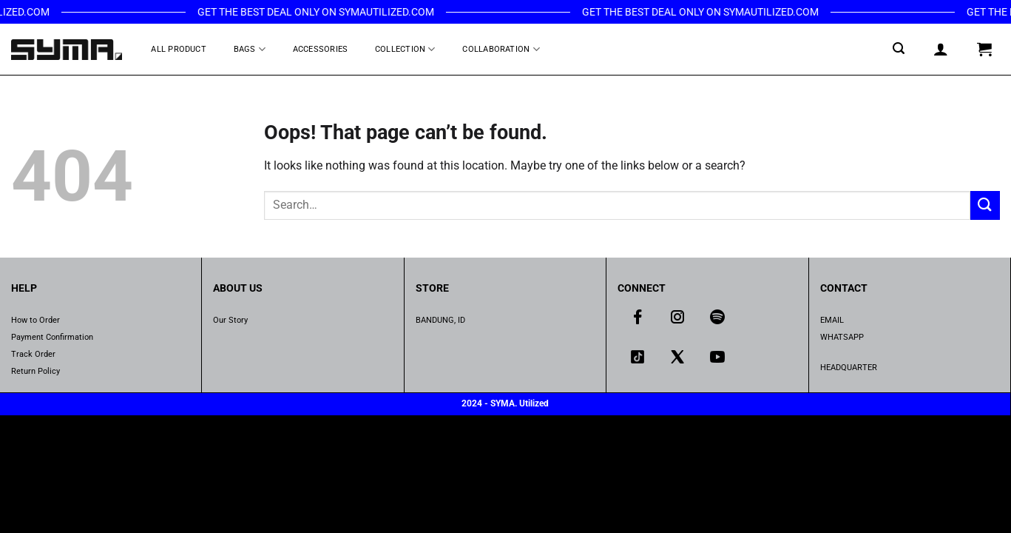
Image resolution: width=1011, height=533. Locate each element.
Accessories (320, 49)
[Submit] (985, 205)
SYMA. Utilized (519, 403)
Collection (405, 49)
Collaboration (500, 49)
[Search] (899, 48)
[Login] (941, 48)
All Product (178, 49)
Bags (250, 49)
